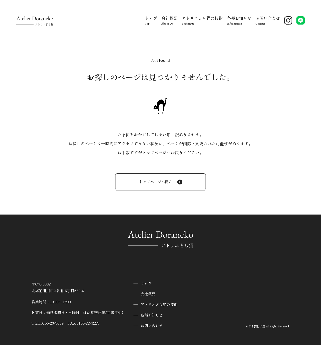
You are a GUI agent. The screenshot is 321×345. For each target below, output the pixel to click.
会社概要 (148, 294)
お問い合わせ (152, 326)
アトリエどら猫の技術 (159, 304)
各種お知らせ (152, 315)
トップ (146, 283)
